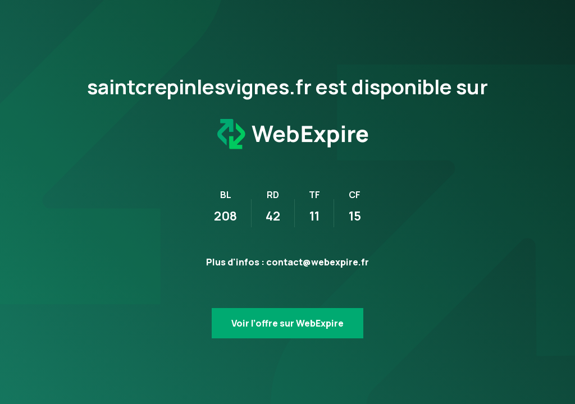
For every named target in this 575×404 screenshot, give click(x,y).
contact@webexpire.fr (317, 262)
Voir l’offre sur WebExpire (287, 323)
